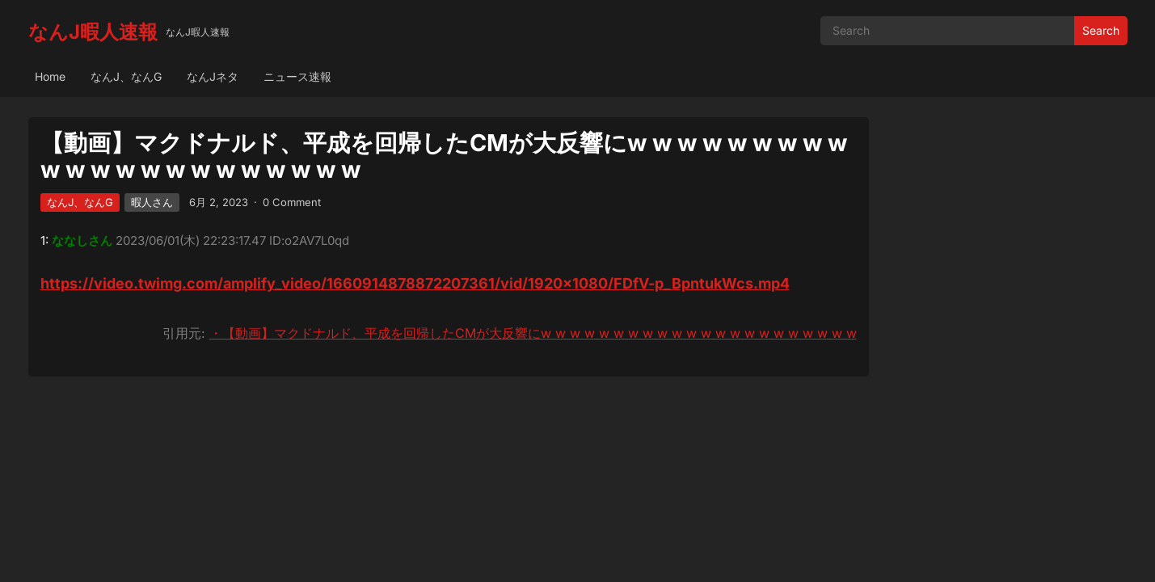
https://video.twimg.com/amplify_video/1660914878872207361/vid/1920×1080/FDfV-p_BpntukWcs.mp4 (415, 283)
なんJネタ (212, 76)
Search (1100, 30)
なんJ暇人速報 (93, 32)
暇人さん (152, 202)
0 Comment (292, 202)
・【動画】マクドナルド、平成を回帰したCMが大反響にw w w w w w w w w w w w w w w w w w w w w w (533, 333)
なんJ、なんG (126, 76)
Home (50, 76)
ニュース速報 (297, 76)
